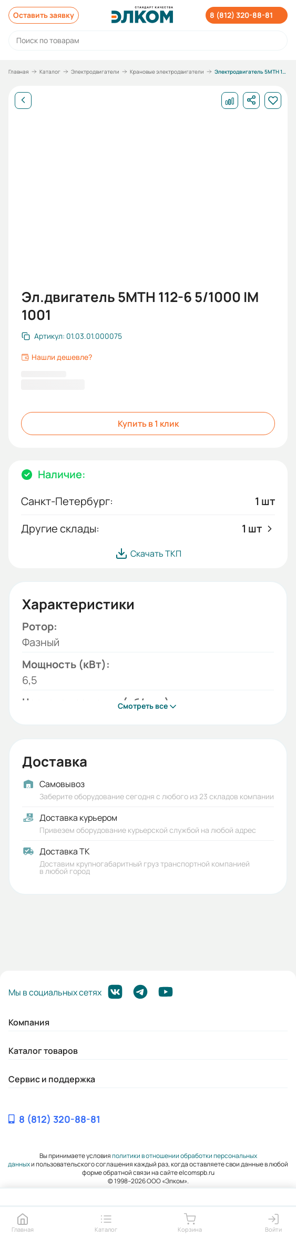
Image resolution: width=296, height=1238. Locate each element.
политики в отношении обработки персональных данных (132, 1160)
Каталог (49, 71)
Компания (28, 1022)
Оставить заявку (43, 15)
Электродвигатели (95, 71)
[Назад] (23, 100)
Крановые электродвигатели (167, 71)
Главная (18, 71)
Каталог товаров (43, 1050)
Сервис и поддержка (51, 1079)
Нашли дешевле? (56, 357)
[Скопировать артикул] (72, 336)
